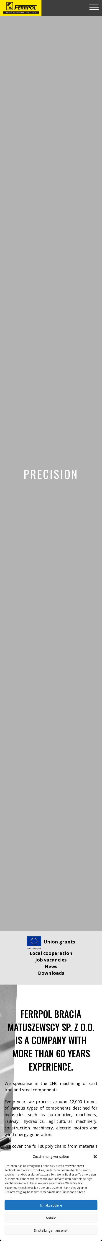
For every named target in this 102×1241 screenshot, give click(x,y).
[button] (95, 1156)
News (51, 966)
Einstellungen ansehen (51, 1230)
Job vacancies (51, 960)
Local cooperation (51, 953)
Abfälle (51, 1217)
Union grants (59, 942)
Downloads (51, 973)
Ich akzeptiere (51, 1205)
